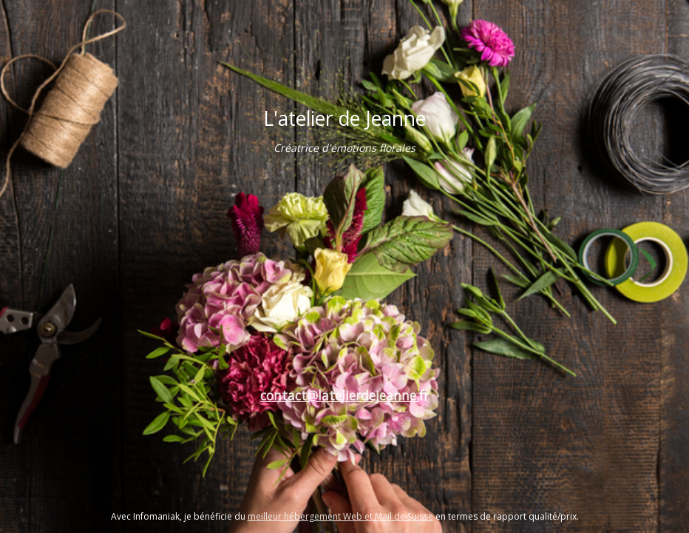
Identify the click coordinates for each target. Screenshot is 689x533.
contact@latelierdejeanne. (339, 395)
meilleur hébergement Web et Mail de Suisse (340, 516)
